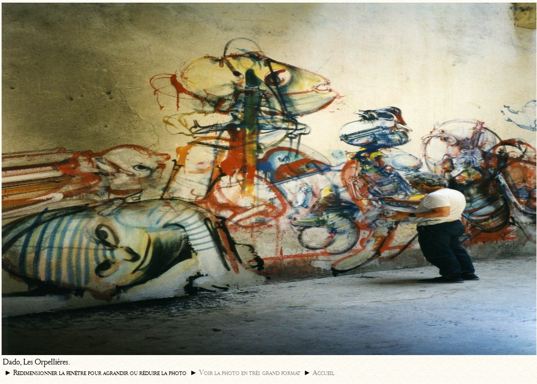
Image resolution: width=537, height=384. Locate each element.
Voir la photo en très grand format (250, 373)
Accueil (323, 373)
